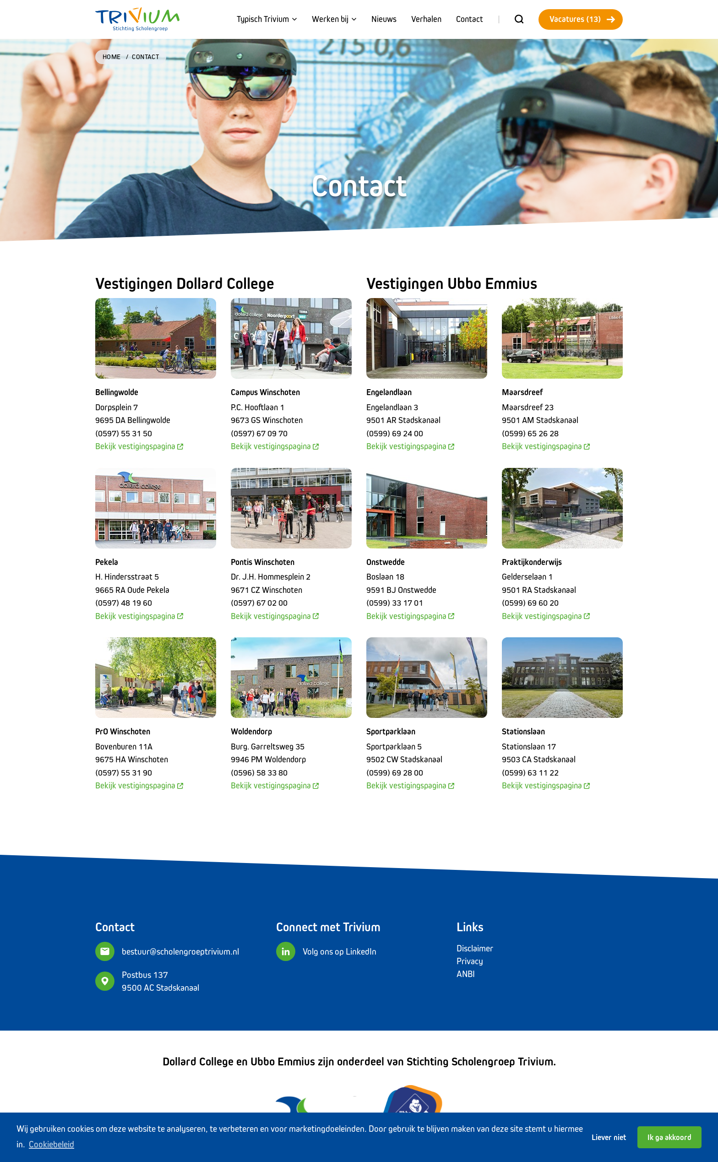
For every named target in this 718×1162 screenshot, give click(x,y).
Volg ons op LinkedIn (339, 951)
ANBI (466, 974)
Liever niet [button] (609, 1137)
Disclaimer (475, 948)
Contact (469, 19)
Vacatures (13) (582, 19)
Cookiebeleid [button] (51, 1144)
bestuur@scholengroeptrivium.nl (180, 951)
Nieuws (384, 19)
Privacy (470, 961)
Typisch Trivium (267, 19)
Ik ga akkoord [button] (669, 1137)
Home (112, 56)
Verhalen (426, 19)
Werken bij (334, 19)
